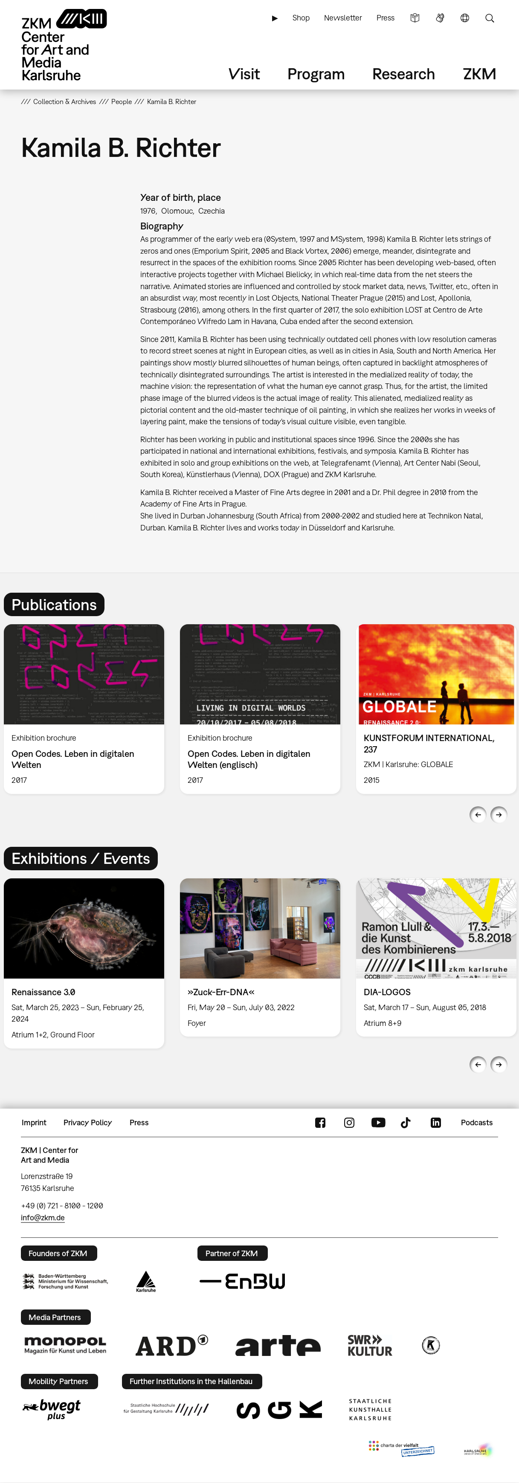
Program (316, 73)
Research (403, 73)
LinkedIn (435, 1122)
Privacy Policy (88, 1122)
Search (489, 18)
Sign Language (440, 18)
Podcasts (477, 1122)
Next (498, 814)
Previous (478, 814)
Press (385, 17)
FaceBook (320, 1122)
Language (464, 18)
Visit (244, 73)
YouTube (378, 1122)
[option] (260, 709)
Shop (301, 17)
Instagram (349, 1122)
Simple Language (414, 18)
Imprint (34, 1122)
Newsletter (343, 17)
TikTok (406, 1122)
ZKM (479, 73)
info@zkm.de (43, 1217)
